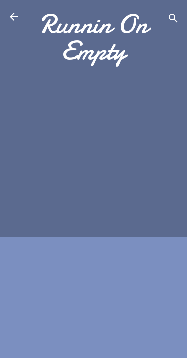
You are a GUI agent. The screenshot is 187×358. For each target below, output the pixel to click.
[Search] (173, 20)
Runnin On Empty (94, 37)
